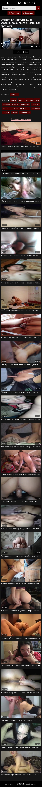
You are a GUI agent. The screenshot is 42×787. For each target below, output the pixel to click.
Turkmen (35, 104)
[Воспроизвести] (2, 46)
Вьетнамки (24, 109)
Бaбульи (6, 113)
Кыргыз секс (8, 784)
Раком (13, 100)
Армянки (6, 104)
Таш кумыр (24, 104)
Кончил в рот (24, 113)
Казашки (14, 95)
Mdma (21, 100)
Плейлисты (14, 13)
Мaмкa (14, 113)
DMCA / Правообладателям (27, 784)
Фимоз (15, 104)
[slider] (16, 44)
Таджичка (35, 109)
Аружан (29, 100)
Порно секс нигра (10, 109)
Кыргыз (21, 3)
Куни (37, 100)
